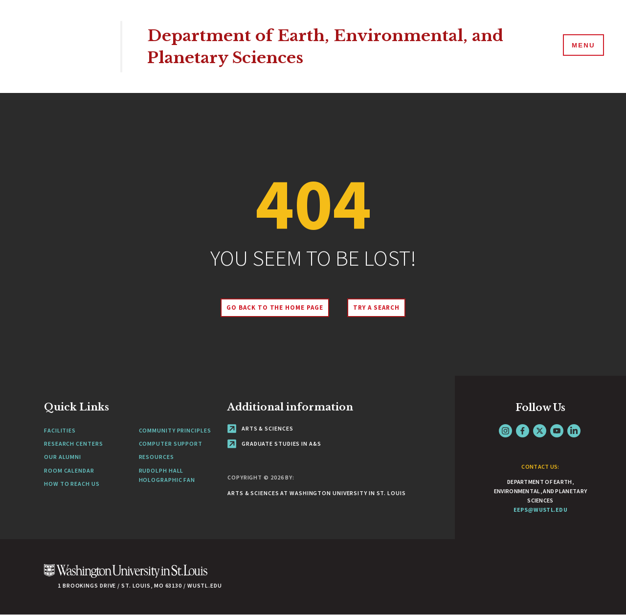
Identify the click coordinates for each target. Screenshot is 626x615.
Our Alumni (62, 456)
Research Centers (73, 443)
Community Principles (175, 430)
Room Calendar (69, 470)
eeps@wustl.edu (540, 509)
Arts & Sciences (260, 428)
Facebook (522, 430)
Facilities (60, 430)
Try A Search (378, 307)
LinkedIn (574, 430)
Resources (156, 456)
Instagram (505, 430)
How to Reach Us (72, 483)
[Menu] (582, 46)
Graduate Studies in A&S (274, 443)
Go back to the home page (273, 307)
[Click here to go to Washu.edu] (125, 576)
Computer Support (170, 443)
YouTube (556, 430)
